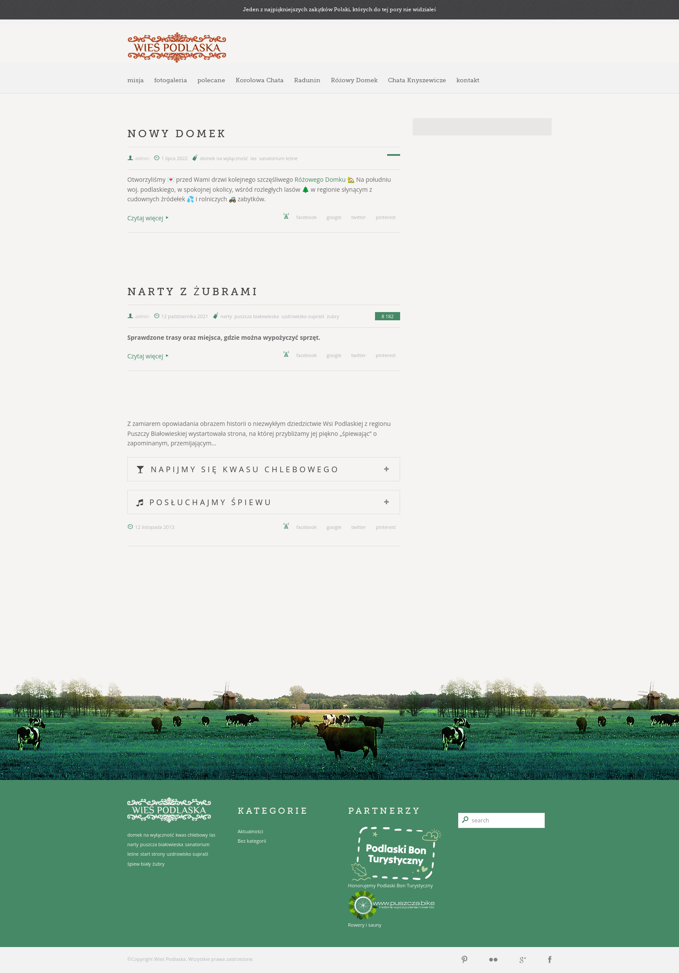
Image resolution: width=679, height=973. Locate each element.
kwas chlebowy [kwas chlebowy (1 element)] (191, 835)
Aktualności (250, 831)
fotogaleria (170, 80)
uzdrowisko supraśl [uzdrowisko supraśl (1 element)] (187, 854)
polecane (211, 80)
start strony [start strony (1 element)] (152, 854)
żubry (333, 316)
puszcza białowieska (256, 316)
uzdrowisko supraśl (302, 316)
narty (226, 316)
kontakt (467, 80)
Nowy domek (177, 133)
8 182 (388, 316)
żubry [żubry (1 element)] (158, 864)
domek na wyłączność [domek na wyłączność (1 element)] (150, 835)
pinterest (386, 217)
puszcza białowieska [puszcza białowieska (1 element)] (162, 844)
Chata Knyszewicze (417, 80)
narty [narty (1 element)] (133, 844)
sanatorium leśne (278, 158)
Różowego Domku (320, 179)
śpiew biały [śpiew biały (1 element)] (139, 864)
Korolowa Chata (260, 80)
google (334, 217)
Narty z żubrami (193, 291)
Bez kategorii (252, 841)
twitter (358, 217)
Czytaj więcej (145, 218)
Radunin (307, 80)
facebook (306, 217)
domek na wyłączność (224, 158)
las (253, 158)
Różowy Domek (354, 80)
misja (135, 80)
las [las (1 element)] (213, 835)
